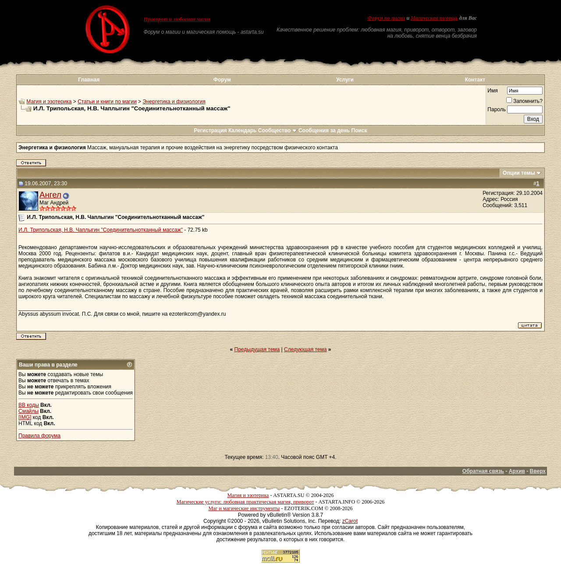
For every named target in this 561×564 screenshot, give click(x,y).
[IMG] (24, 417)
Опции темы (519, 173)
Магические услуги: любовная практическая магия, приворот (245, 502)
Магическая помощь (434, 18)
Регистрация (210, 130)
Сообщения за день (324, 130)
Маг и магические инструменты (244, 508)
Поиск (359, 130)
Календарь (242, 130)
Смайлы (28, 411)
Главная (88, 80)
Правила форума (39, 436)
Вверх (538, 471)
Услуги (345, 80)
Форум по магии (386, 18)
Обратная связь (483, 471)
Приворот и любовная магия (177, 19)
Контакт (475, 80)
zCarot (350, 521)
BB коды (28, 405)
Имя (492, 91)
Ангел (50, 194)
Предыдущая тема (257, 349)
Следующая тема (305, 349)
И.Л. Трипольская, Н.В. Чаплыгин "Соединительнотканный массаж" (100, 230)
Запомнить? (524, 101)
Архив (517, 471)
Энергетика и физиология (173, 102)
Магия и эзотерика (48, 102)
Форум (222, 80)
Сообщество (277, 130)
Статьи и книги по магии (107, 102)
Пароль (496, 109)
